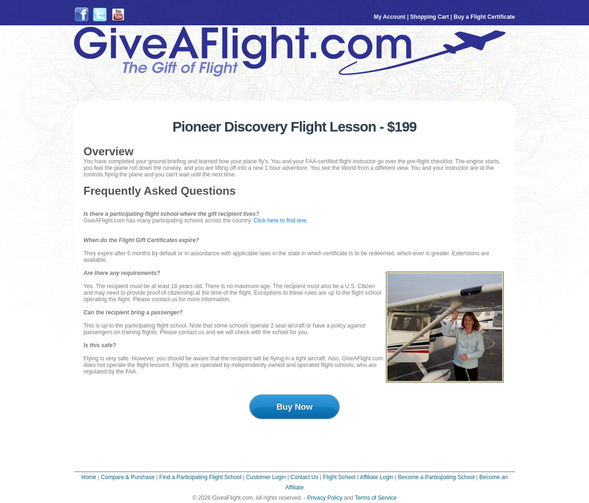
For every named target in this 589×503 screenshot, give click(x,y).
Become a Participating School (436, 477)
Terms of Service (375, 498)
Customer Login (266, 477)
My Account (390, 17)
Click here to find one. (281, 220)
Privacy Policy (324, 498)
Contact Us (304, 477)
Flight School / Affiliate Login (358, 477)
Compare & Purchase (128, 477)
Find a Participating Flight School (200, 477)
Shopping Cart (429, 17)
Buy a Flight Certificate (484, 17)
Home (88, 477)
